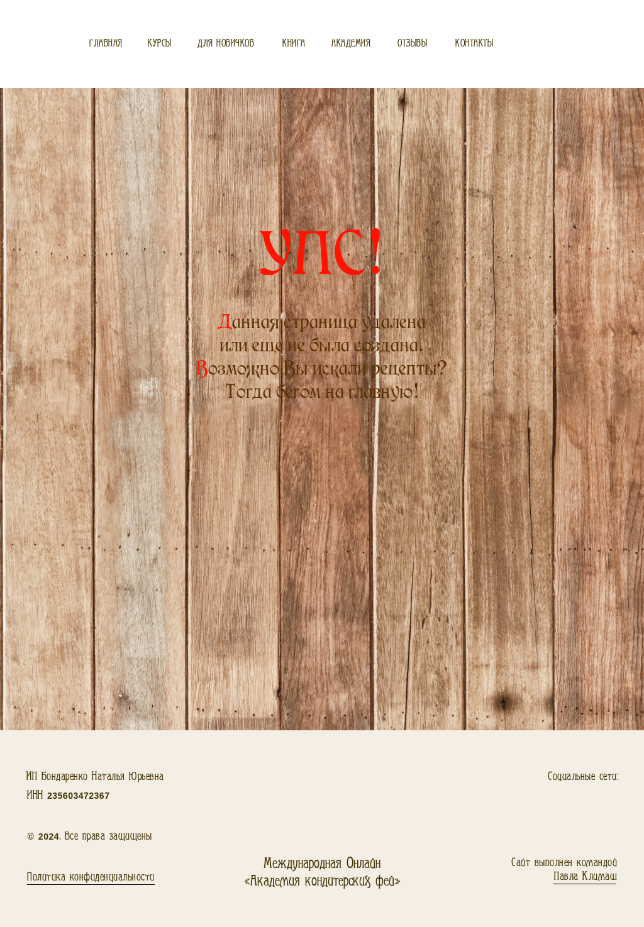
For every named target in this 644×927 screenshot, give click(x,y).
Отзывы (412, 43)
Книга (294, 43)
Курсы (160, 43)
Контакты (474, 43)
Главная (106, 43)
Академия (350, 43)
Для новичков (225, 43)
